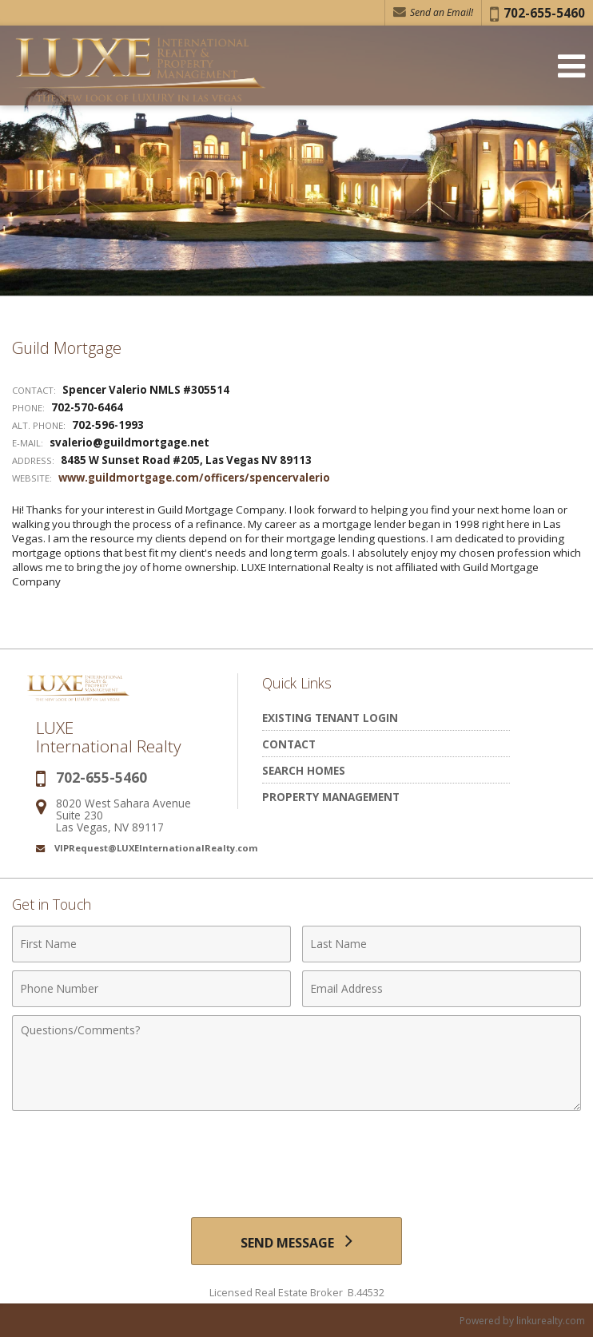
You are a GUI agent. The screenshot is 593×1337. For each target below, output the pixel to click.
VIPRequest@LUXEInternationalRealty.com (156, 848)
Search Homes (303, 770)
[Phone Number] (151, 988)
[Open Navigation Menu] (571, 66)
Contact (289, 744)
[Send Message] (296, 1241)
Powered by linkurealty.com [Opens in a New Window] (522, 1320)
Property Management (331, 796)
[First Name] (151, 944)
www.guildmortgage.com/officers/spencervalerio (194, 477)
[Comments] (296, 1063)
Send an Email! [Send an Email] (433, 12)
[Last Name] (441, 944)
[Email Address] (441, 988)
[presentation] (296, 1158)
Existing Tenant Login (330, 717)
